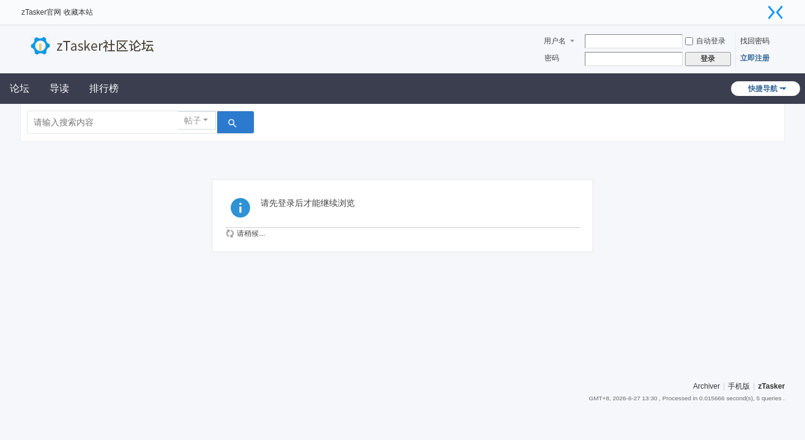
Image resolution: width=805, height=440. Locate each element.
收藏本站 (78, 12)
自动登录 (705, 41)
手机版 (739, 386)
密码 (551, 58)
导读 (59, 88)
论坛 (19, 88)
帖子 (192, 120)
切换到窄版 (775, 12)
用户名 (555, 41)
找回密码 (755, 41)
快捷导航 (762, 88)
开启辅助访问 (760, 8)
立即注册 (755, 58)
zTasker (771, 386)
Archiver (706, 386)
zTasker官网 (41, 12)
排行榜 (104, 88)
